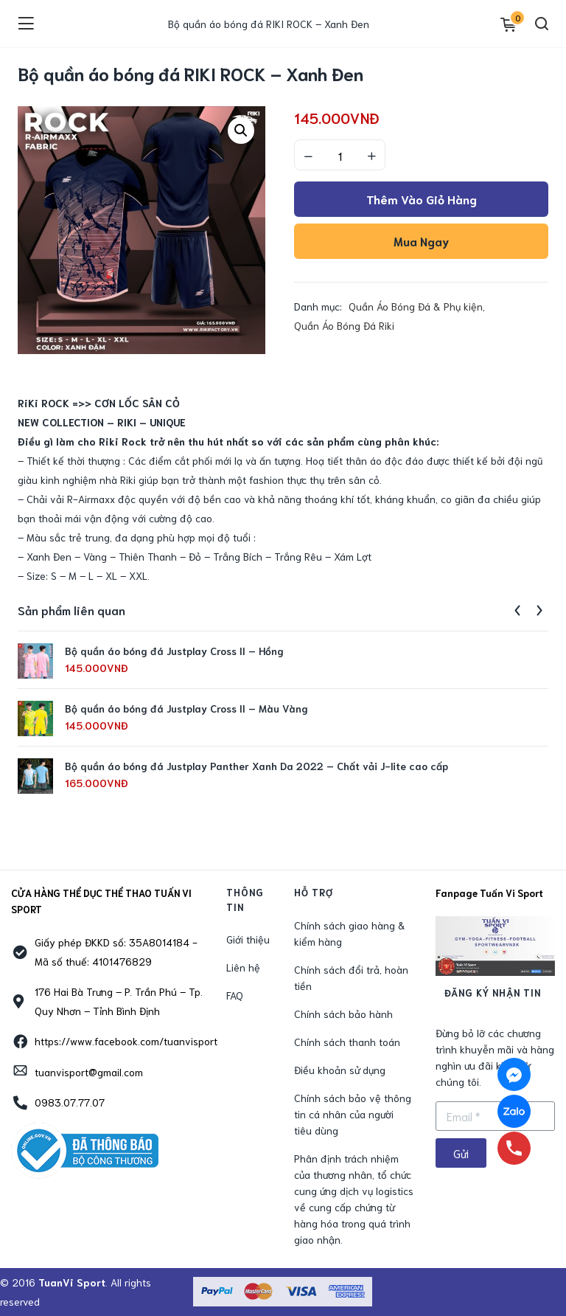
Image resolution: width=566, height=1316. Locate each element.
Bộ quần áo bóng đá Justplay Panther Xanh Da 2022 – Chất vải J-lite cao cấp (256, 765)
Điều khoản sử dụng (339, 1069)
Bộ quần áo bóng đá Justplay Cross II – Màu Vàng (186, 708)
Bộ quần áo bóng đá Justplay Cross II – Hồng (174, 650)
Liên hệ (243, 967)
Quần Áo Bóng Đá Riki (344, 325)
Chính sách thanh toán (347, 1041)
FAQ (234, 995)
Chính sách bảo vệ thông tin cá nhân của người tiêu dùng (352, 1114)
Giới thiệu (248, 939)
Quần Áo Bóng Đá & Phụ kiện (416, 306)
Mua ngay (421, 241)
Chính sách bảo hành (343, 1013)
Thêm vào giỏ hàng (421, 199)
